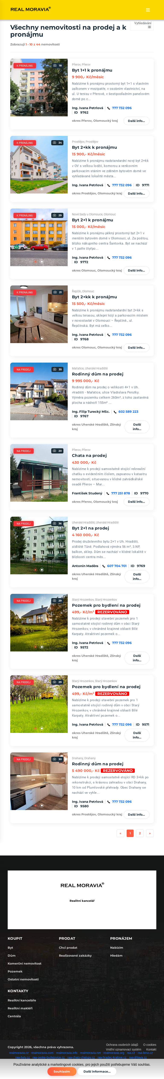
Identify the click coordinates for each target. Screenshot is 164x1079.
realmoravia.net (90, 1052)
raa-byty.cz (22, 1057)
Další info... (136, 121)
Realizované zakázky (75, 955)
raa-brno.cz (145, 1052)
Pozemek (15, 971)
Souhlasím (61, 1071)
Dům (12, 955)
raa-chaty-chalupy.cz (81, 1057)
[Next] (150, 833)
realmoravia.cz (19, 1052)
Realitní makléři (20, 1008)
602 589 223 (128, 412)
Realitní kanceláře (22, 1000)
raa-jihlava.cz (138, 1057)
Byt (10, 948)
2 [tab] (42, 112)
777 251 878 (120, 493)
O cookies (149, 1044)
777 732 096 (122, 108)
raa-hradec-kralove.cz (112, 1057)
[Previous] (120, 833)
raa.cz (131, 1052)
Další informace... (97, 1071)
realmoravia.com (42, 1052)
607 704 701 (117, 566)
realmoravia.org (114, 1052)
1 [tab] (36, 112)
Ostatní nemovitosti (23, 979)
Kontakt (151, 1049)
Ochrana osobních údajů (121, 1044)
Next (71, 88)
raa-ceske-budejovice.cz (48, 1057)
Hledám (116, 955)
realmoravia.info (67, 1052)
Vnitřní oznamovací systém (123, 1049)
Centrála (14, 1016)
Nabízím (116, 948)
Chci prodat (68, 948)
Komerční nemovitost (24, 963)
